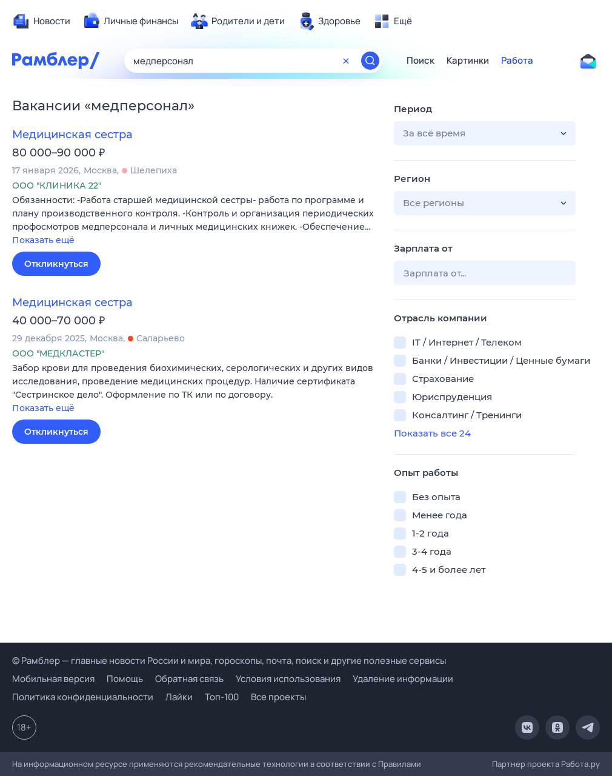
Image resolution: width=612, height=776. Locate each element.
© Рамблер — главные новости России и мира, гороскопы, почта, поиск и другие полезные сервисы (229, 660)
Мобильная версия (53, 678)
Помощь (125, 678)
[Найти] (370, 60)
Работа (517, 61)
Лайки (179, 697)
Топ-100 (222, 697)
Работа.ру (580, 763)
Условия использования (288, 678)
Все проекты (278, 697)
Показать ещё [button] (43, 240)
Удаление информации (403, 678)
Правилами (399, 763)
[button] (194, 221)
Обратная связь (189, 678)
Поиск (420, 61)
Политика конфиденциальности (82, 697)
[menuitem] (41, 21)
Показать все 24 (432, 433)
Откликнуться (56, 263)
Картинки (468, 61)
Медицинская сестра (72, 134)
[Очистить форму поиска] (346, 60)
